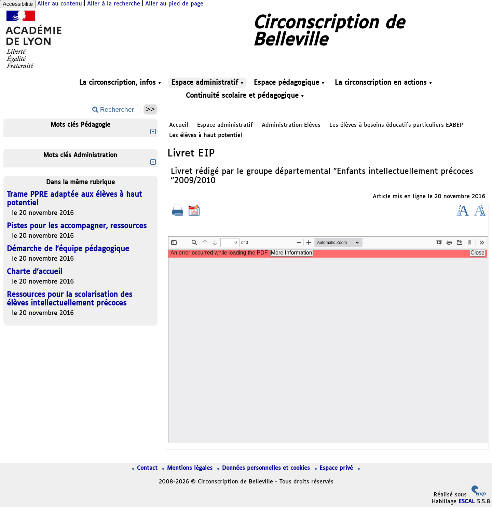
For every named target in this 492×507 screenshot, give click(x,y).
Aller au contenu (59, 4)
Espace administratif (207, 83)
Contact (146, 468)
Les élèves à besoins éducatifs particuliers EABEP (396, 125)
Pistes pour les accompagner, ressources (77, 226)
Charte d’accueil (34, 272)
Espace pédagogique (289, 83)
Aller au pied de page (174, 4)
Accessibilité (18, 4)
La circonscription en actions (383, 83)
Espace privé (335, 468)
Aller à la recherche (113, 4)
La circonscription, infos (120, 83)
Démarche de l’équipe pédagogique (68, 249)
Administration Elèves (291, 125)
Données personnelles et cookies (264, 468)
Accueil (178, 125)
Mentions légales (188, 468)
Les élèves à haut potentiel (205, 135)
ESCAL (467, 502)
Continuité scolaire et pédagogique (245, 96)
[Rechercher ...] (115, 109)
